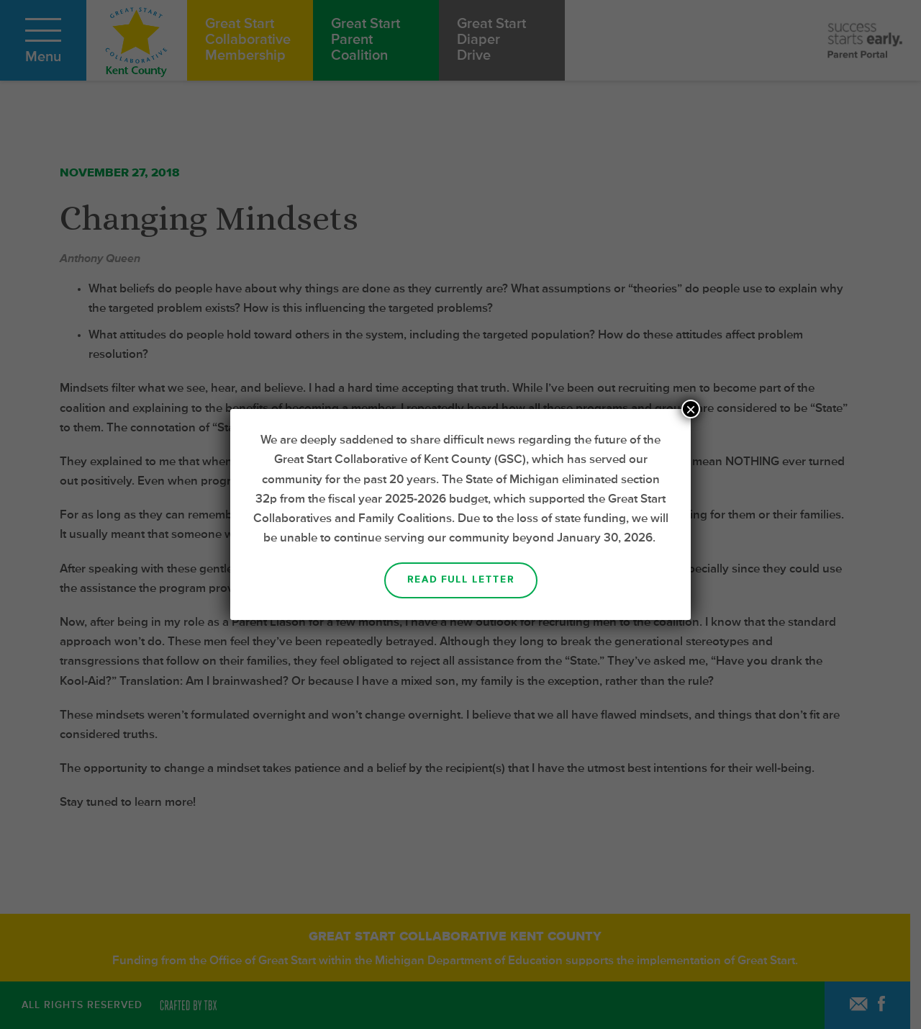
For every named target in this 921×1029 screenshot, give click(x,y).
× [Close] (691, 409)
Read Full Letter (460, 580)
